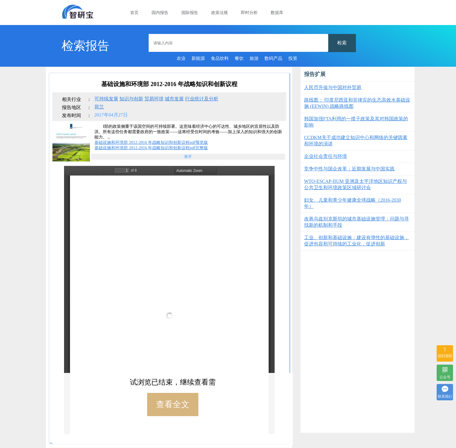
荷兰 (99, 106)
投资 (292, 58)
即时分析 (249, 12)
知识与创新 (131, 98)
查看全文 (172, 404)
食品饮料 (220, 58)
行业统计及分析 (201, 98)
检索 (342, 42)
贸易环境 (154, 98)
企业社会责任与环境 (325, 156)
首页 (134, 12)
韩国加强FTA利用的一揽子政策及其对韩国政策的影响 (356, 121)
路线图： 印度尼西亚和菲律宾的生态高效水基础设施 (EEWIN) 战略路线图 (357, 103)
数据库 (277, 12)
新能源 (198, 58)
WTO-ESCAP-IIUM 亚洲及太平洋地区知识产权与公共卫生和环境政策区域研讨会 (355, 184)
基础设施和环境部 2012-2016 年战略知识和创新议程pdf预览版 (151, 142)
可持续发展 (106, 98)
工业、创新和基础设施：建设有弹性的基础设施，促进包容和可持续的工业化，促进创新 (356, 240)
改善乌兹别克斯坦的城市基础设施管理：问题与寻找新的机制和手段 (356, 222)
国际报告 (189, 12)
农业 (181, 58)
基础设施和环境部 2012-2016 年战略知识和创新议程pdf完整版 (151, 148)
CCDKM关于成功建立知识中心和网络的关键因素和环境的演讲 (355, 140)
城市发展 (174, 98)
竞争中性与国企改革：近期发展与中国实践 (349, 168)
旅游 (254, 58)
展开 (188, 156)
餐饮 (239, 58)
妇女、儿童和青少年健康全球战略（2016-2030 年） (352, 203)
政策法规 (219, 12)
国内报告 (160, 12)
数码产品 (273, 58)
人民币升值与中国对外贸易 (332, 87)
